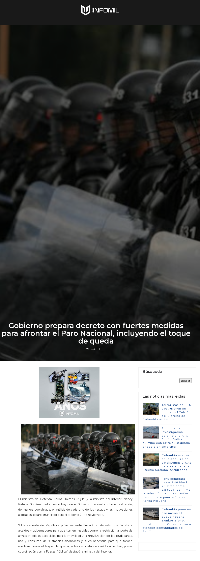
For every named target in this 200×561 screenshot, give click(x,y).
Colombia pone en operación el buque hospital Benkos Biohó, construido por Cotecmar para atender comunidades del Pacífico (167, 520)
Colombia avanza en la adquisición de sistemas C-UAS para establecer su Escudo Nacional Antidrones (167, 463)
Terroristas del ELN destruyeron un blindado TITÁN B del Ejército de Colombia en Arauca (167, 412)
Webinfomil (93, 349)
